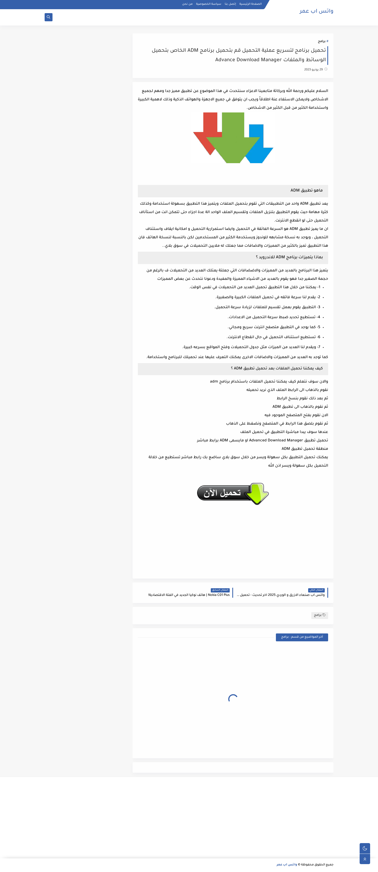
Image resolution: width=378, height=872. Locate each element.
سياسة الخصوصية (208, 4)
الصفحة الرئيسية (250, 4)
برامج (322, 41)
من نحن (187, 4)
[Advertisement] (287, 817)
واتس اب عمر (316, 12)
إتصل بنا (230, 4)
